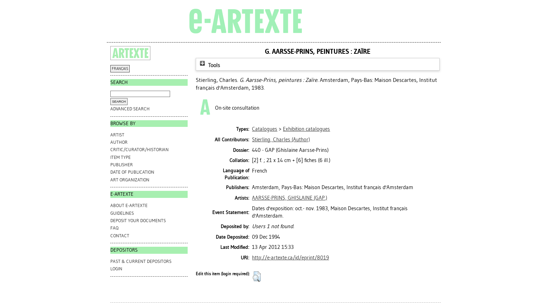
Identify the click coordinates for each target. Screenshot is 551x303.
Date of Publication (132, 172)
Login (116, 268)
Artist (117, 134)
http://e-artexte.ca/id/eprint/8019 (290, 257)
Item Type (120, 157)
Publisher (121, 164)
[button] (256, 277)
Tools (209, 65)
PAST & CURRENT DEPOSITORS (140, 261)
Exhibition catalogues (306, 129)
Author (119, 142)
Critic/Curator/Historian (139, 149)
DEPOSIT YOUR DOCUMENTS (138, 220)
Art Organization (129, 179)
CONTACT (119, 235)
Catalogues (264, 129)
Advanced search (130, 108)
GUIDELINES (122, 213)
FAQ (114, 228)
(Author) (281, 139)
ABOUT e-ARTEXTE (129, 205)
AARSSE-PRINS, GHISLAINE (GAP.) (289, 198)
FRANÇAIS (120, 68)
